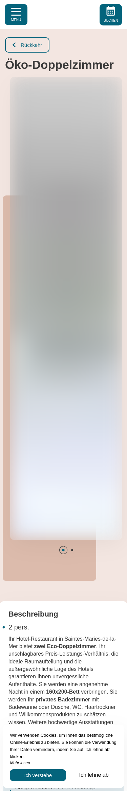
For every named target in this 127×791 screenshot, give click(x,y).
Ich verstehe (38, 775)
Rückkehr (27, 45)
